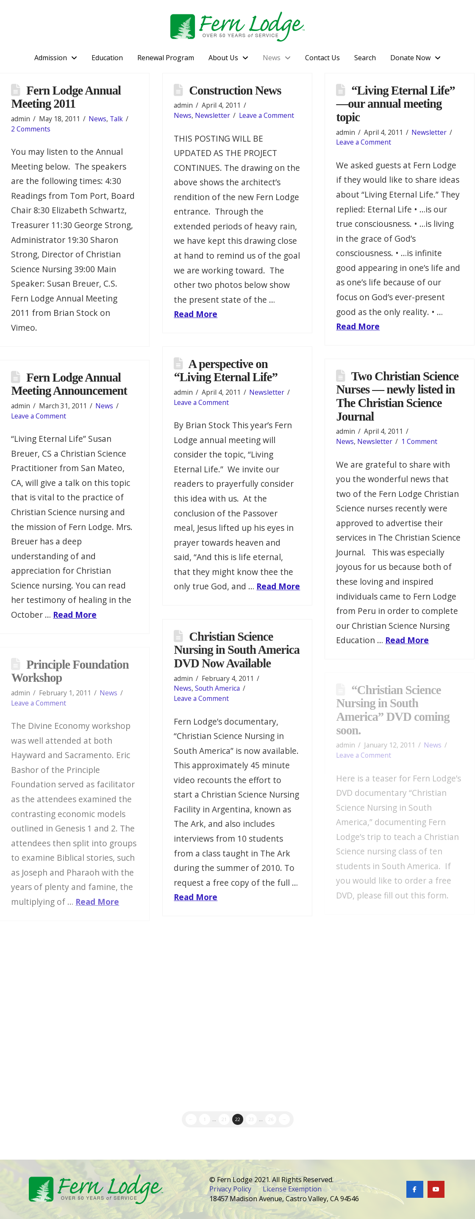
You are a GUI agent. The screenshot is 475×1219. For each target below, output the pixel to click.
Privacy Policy (230, 1189)
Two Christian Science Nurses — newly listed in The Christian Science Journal (397, 396)
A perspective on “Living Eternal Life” (225, 370)
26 (270, 1119)
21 (224, 1119)
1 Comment (419, 441)
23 (251, 1119)
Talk (116, 118)
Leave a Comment (266, 115)
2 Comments (30, 129)
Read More (195, 314)
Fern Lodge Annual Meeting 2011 (66, 97)
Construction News (235, 90)
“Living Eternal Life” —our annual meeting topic (395, 104)
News (97, 118)
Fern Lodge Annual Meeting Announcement (69, 384)
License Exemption (292, 1189)
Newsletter (212, 115)
